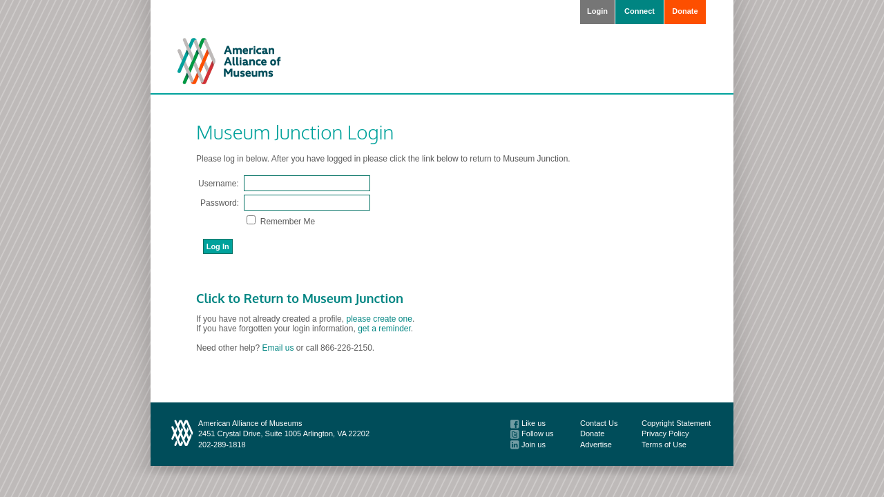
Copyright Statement (676, 423)
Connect (639, 11)
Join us (528, 444)
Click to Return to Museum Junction (299, 298)
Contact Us (598, 423)
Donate (685, 11)
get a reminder (384, 328)
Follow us (532, 433)
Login (597, 11)
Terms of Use (664, 444)
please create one (379, 319)
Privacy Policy (665, 433)
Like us (528, 423)
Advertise (596, 444)
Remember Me (286, 221)
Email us (278, 348)
